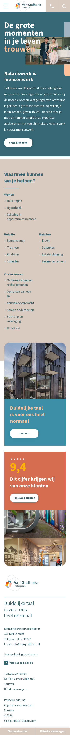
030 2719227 (23, 639)
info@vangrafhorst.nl (26, 644)
